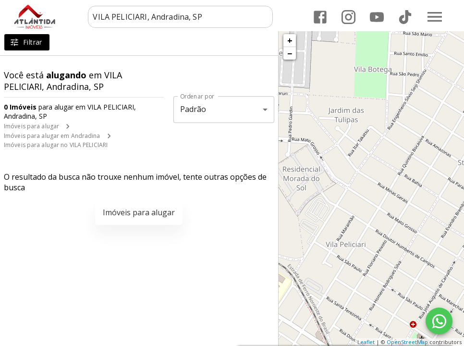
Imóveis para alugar (31, 126)
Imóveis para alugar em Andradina (52, 136)
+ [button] (290, 40)
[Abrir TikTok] (405, 17)
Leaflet (366, 342)
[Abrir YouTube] (376, 17)
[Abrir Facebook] (320, 17)
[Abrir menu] (434, 16)
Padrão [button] (193, 109)
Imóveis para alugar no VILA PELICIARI (56, 145)
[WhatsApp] (439, 321)
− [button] (289, 53)
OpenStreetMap (407, 342)
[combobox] (180, 17)
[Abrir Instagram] (348, 17)
